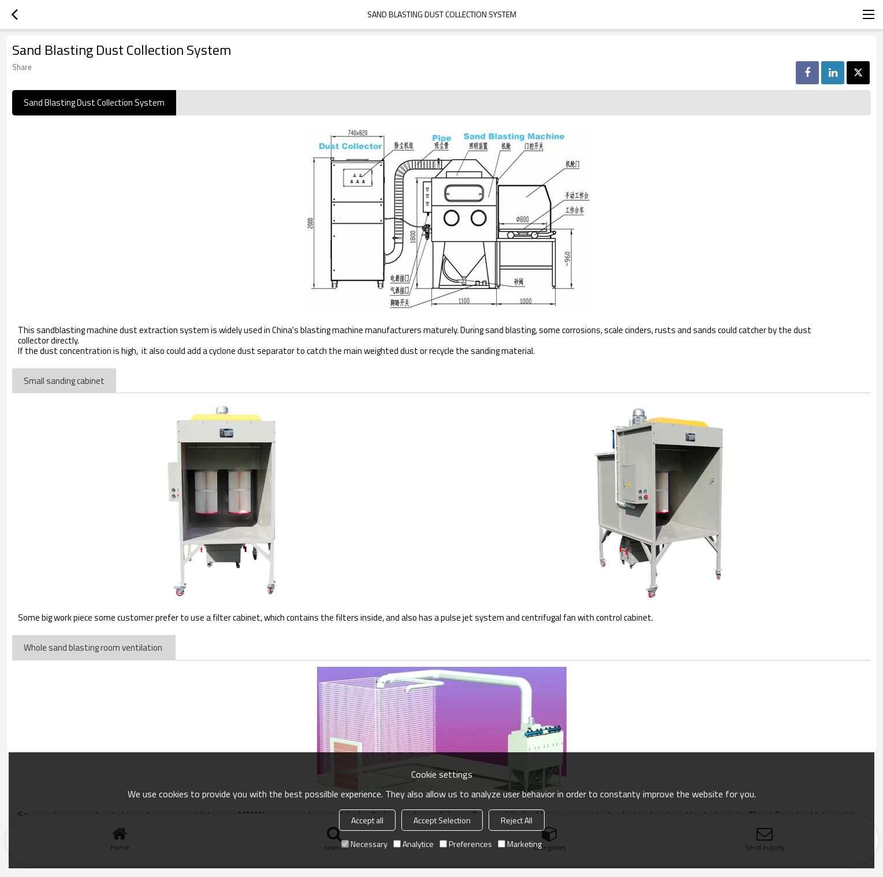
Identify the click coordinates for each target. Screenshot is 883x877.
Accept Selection (442, 820)
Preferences (465, 844)
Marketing (520, 844)
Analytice (413, 844)
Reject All (516, 820)
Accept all (367, 820)
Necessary (364, 844)
